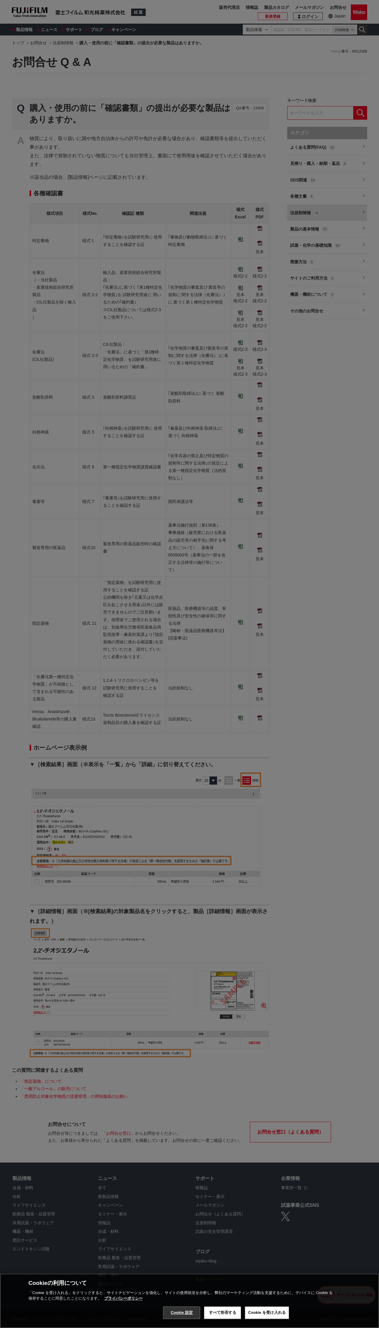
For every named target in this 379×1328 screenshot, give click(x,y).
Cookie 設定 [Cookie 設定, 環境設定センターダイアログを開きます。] (182, 1312)
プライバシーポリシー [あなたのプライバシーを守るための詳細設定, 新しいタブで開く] (123, 1298)
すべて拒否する (222, 1312)
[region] (189, 1301)
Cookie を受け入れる (267, 1312)
